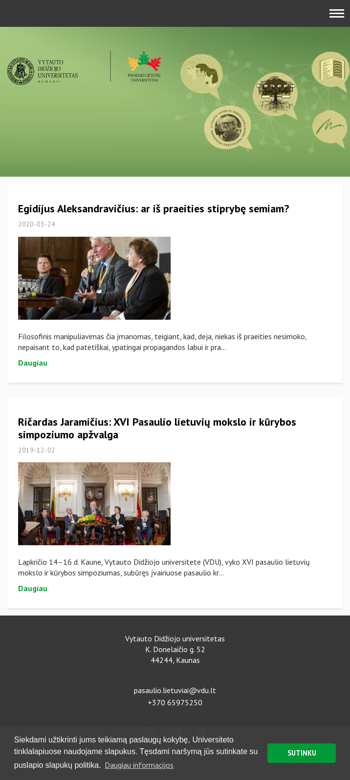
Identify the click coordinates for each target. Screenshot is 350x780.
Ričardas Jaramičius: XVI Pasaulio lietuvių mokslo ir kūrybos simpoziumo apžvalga (157, 428)
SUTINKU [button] (301, 753)
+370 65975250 (175, 702)
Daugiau (32, 363)
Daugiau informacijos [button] (139, 765)
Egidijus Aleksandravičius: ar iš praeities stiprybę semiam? (153, 208)
